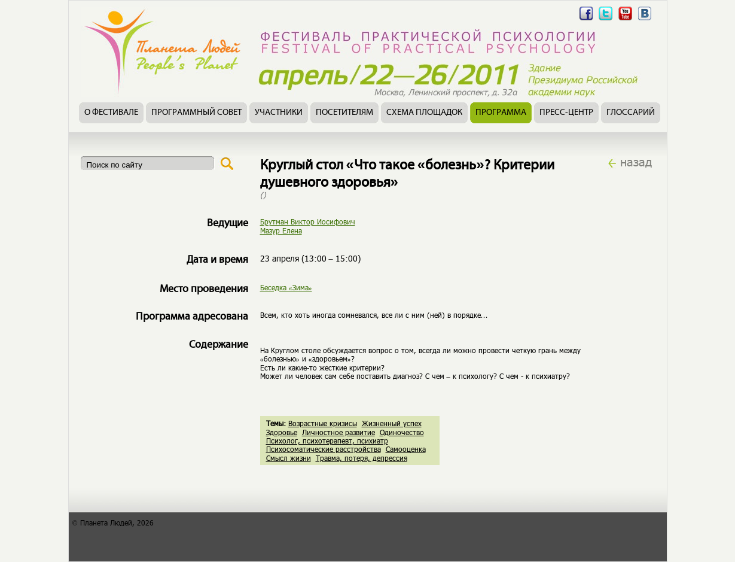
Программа (500, 112)
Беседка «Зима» (286, 287)
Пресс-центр (566, 112)
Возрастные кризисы (322, 423)
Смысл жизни (288, 458)
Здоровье (281, 432)
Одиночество (402, 432)
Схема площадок (424, 112)
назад (636, 161)
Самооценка (406, 449)
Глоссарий (630, 112)
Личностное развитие (338, 432)
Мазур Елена (281, 230)
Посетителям (344, 112)
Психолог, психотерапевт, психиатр (327, 440)
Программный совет (196, 112)
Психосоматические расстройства (323, 449)
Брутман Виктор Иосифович (307, 221)
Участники (279, 112)
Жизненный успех (392, 423)
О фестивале (111, 112)
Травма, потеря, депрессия (361, 458)
